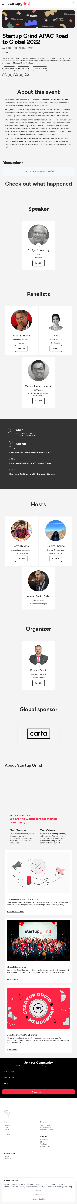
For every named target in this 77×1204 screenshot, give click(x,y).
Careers (6, 1156)
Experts (6, 1127)
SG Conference (45, 1125)
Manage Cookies (38, 1199)
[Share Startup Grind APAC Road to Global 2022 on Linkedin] (15, 75)
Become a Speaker (46, 1130)
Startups (6, 1130)
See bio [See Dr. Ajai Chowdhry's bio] (38, 263)
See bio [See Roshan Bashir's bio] (38, 683)
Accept (38, 1190)
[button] (74, 3)
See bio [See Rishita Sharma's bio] (55, 559)
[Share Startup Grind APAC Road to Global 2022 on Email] (21, 75)
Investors (7, 1125)
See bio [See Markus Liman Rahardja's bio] (38, 401)
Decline (38, 1194)
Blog (42, 1142)
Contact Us (7, 1159)
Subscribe (37, 1092)
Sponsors (7, 1132)
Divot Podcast (45, 1146)
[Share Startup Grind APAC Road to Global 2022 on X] (10, 75)
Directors (7, 1134)
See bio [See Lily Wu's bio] (55, 348)
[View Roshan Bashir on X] (38, 665)
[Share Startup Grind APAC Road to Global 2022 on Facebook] (4, 75)
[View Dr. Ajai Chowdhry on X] (38, 245)
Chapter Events (45, 1127)
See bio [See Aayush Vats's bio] (21, 559)
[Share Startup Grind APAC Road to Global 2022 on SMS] (27, 75)
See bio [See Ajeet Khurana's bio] (21, 348)
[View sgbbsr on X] (21, 541)
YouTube (43, 1144)
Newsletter (44, 1140)
